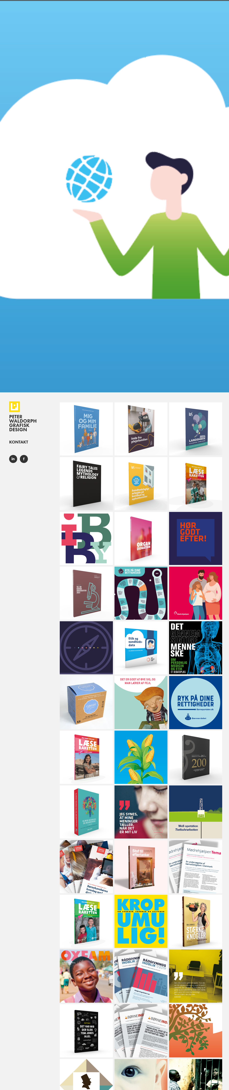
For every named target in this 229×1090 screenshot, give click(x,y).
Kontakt (18, 442)
